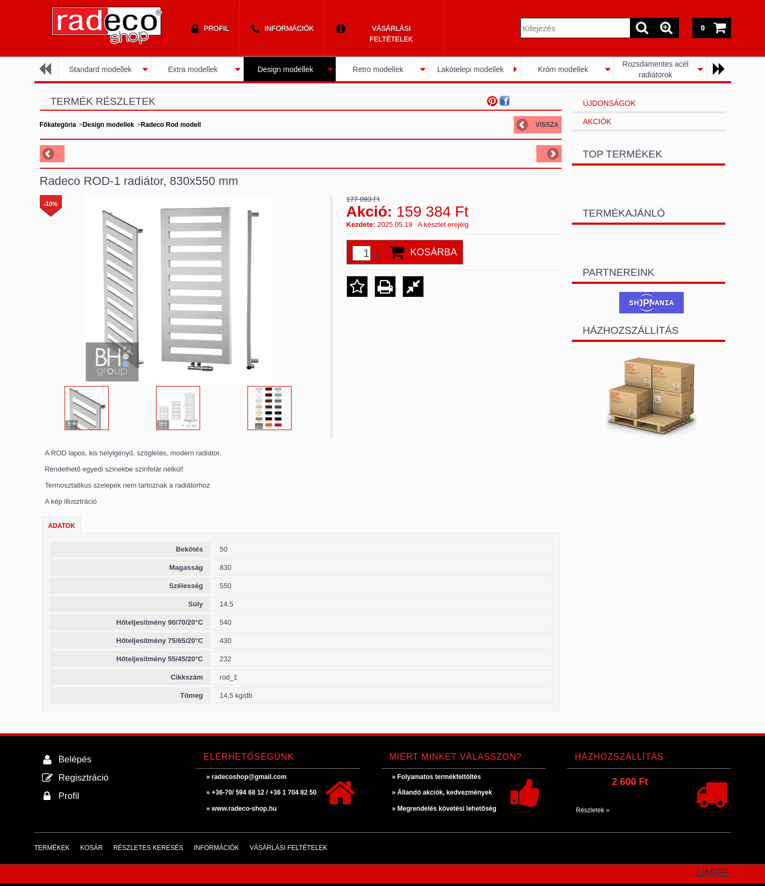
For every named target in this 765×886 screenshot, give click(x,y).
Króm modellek (563, 69)
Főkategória (58, 124)
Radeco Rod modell (171, 124)
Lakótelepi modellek (470, 69)
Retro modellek (377, 69)
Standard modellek (100, 69)
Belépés (75, 759)
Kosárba (433, 252)
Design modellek (286, 69)
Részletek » (593, 810)
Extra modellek (193, 69)
